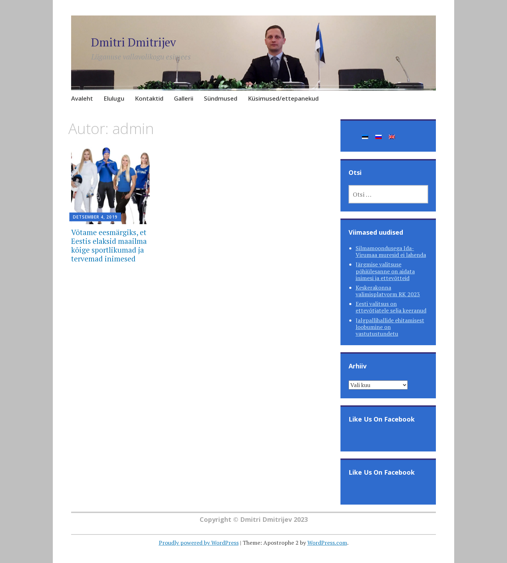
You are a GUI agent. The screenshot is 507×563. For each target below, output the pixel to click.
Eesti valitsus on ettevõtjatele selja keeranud (391, 307)
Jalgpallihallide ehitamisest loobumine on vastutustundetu (390, 326)
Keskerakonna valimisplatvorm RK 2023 (388, 291)
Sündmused (220, 98)
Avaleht (82, 98)
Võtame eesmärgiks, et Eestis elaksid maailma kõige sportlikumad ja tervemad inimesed (109, 245)
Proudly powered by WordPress (199, 542)
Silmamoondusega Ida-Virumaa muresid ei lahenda (391, 251)
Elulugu (114, 98)
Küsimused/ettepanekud (283, 98)
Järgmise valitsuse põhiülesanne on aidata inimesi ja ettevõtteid (385, 271)
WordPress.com (327, 542)
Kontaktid (149, 98)
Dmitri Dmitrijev (137, 41)
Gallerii (183, 98)
